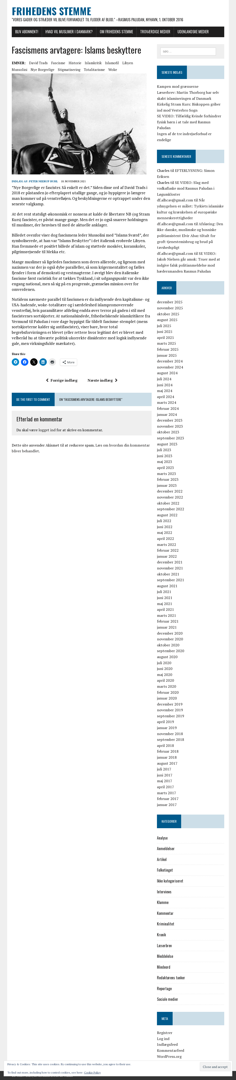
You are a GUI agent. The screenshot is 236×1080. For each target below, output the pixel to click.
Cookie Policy (92, 1072)
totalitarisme (94, 69)
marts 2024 (166, 402)
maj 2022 (164, 532)
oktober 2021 (168, 574)
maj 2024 (164, 390)
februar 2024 (168, 408)
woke (112, 69)
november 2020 (170, 639)
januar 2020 (167, 698)
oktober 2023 (168, 432)
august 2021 (167, 585)
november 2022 (170, 497)
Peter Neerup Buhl (43, 181)
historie (75, 63)
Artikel (162, 859)
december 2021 (170, 562)
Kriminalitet (165, 924)
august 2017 (167, 763)
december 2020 (170, 633)
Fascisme (58, 63)
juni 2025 (164, 331)
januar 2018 (167, 757)
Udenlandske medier (193, 31)
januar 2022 (167, 556)
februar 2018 (168, 751)
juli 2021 (164, 591)
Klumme (162, 902)
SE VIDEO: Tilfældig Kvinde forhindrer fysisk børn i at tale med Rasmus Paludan (189, 121)
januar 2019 (167, 727)
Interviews (164, 891)
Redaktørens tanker (171, 977)
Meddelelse (165, 956)
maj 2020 (164, 674)
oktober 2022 (168, 503)
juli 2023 (164, 449)
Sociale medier (167, 999)
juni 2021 (164, 597)
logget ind (47, 429)
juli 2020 (164, 662)
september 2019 (170, 715)
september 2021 (170, 579)
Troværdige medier (155, 31)
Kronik (161, 934)
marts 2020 (166, 686)
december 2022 (170, 491)
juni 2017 (164, 775)
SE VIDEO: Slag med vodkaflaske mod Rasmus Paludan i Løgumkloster (185, 188)
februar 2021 (168, 621)
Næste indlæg (103, 380)
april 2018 (165, 745)
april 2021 (165, 609)
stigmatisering (69, 69)
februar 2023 (168, 479)
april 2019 (165, 721)
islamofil (112, 63)
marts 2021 (166, 615)
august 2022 (167, 514)
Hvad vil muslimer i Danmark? (69, 31)
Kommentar (165, 913)
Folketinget (165, 870)
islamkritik (93, 63)
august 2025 (167, 319)
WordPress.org (169, 1056)
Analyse (162, 838)
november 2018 (170, 733)
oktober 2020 (168, 645)
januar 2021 (167, 627)
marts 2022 (166, 544)
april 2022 (165, 538)
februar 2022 (168, 550)
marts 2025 (166, 343)
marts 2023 (166, 473)
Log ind (163, 1038)
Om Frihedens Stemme (116, 31)
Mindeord (163, 967)
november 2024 (170, 367)
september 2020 (170, 650)
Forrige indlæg (61, 380)
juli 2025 (164, 325)
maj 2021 (164, 603)
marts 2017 (166, 792)
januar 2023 (167, 485)
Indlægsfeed (167, 1044)
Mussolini (19, 69)
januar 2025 (167, 355)
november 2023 (170, 426)
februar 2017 (168, 798)
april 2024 (165, 396)
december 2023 (170, 420)
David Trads (38, 63)
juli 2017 (164, 769)
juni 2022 (164, 526)
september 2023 (170, 438)
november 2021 (170, 568)
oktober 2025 (168, 313)
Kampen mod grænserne (177, 86)
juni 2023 (164, 455)
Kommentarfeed (170, 1050)
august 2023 (167, 444)
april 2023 (165, 467)
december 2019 (170, 704)
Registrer (164, 1032)
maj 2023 (164, 461)
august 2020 (167, 656)
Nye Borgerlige (42, 69)
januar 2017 (167, 804)
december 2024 (170, 361)
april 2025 (165, 337)
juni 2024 (164, 384)
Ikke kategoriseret (170, 881)
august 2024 (167, 372)
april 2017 (165, 786)
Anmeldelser (166, 848)
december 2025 (170, 301)
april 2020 (165, 680)
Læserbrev (164, 945)
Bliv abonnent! (26, 31)
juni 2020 (164, 668)
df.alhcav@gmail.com (175, 200)
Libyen (127, 63)
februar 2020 (168, 692)
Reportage (164, 988)
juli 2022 (164, 520)
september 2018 (170, 739)
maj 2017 (164, 780)
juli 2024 (164, 378)
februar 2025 (168, 349)
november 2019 (170, 709)
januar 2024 (167, 414)
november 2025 (170, 307)
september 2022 (170, 508)
